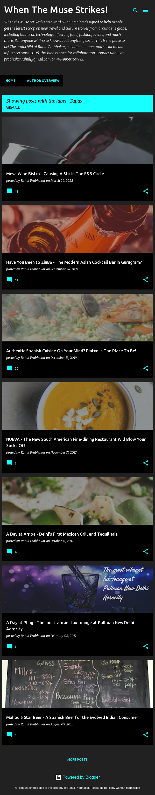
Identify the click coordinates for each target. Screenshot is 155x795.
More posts (77, 759)
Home (9, 80)
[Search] (135, 10)
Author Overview (41, 80)
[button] (146, 191)
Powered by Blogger (77, 777)
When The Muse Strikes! (56, 9)
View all (13, 107)
